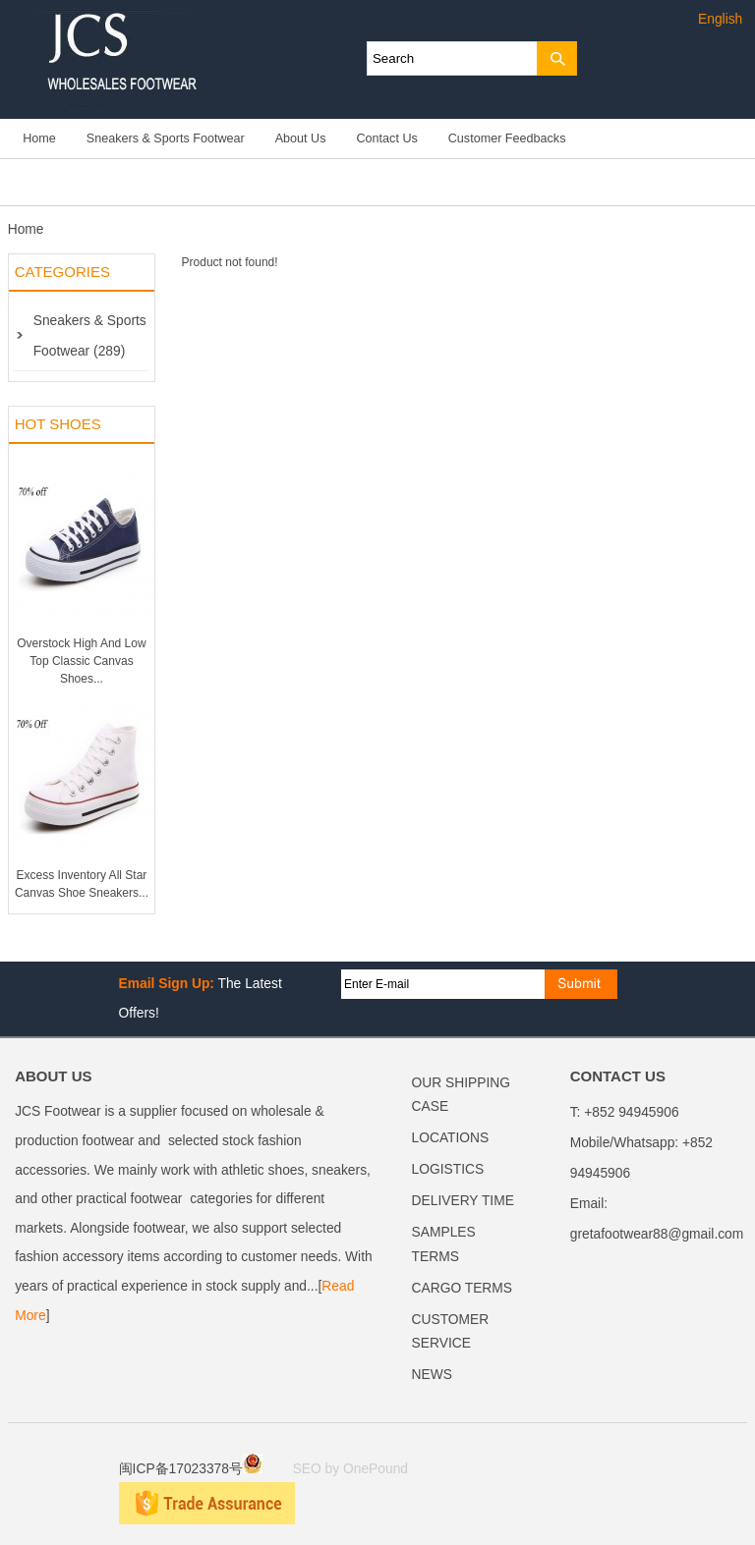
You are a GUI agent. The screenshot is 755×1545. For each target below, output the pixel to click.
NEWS (432, 1374)
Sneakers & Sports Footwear (166, 138)
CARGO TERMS (462, 1288)
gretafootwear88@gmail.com (657, 1234)
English (720, 19)
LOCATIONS (451, 1138)
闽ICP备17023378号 (190, 1469)
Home (39, 138)
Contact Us (386, 138)
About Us (300, 138)
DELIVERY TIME (463, 1200)
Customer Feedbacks (507, 138)
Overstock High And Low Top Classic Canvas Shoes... (81, 661)
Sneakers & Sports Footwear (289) (89, 336)
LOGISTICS (448, 1169)
